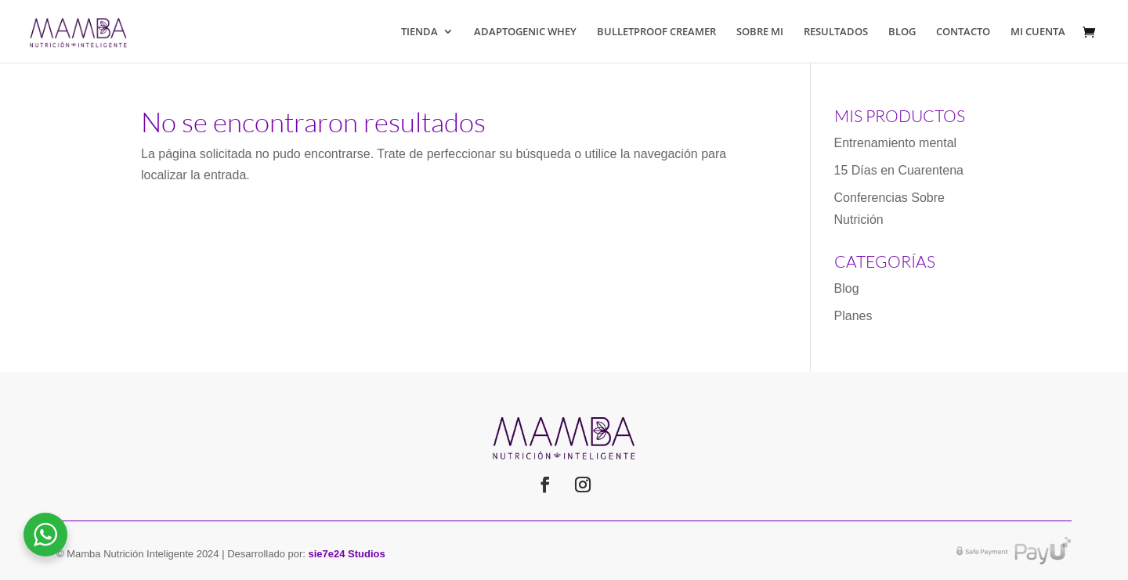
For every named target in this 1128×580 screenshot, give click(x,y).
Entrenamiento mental (895, 143)
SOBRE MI (759, 32)
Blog (846, 288)
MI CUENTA (1037, 32)
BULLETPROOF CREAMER (656, 32)
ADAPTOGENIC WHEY (525, 32)
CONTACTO (963, 32)
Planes (853, 315)
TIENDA (419, 32)
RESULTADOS (836, 32)
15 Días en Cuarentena (899, 170)
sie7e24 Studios (347, 554)
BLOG (902, 32)
